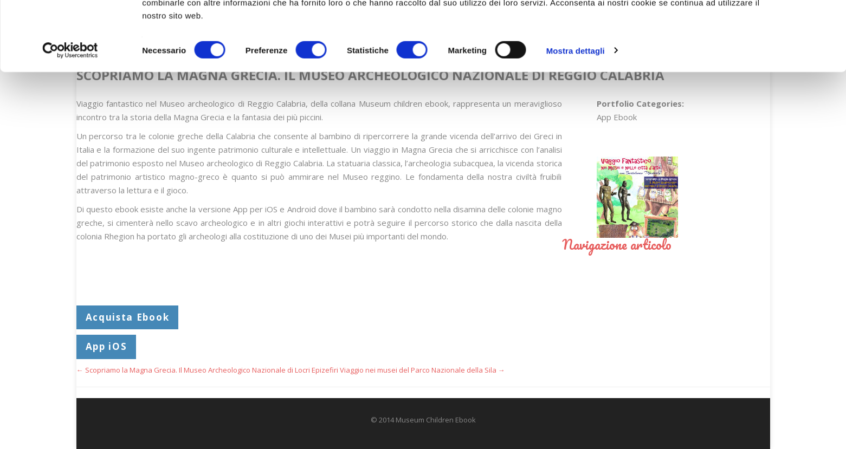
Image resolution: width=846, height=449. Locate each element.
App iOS (106, 346)
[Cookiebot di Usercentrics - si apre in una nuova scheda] (70, 114)
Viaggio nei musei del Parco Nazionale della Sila (422, 370)
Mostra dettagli (575, 113)
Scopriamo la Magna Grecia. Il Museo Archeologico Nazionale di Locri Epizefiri (207, 370)
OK (756, 28)
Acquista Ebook (128, 317)
